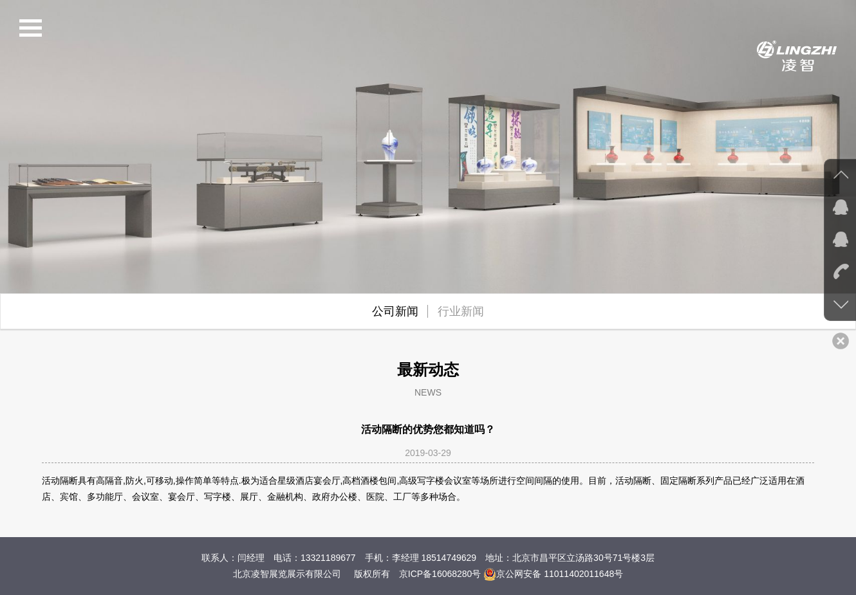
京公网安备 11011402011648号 (553, 574)
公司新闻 (395, 311)
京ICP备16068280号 (440, 574)
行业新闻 (461, 311)
